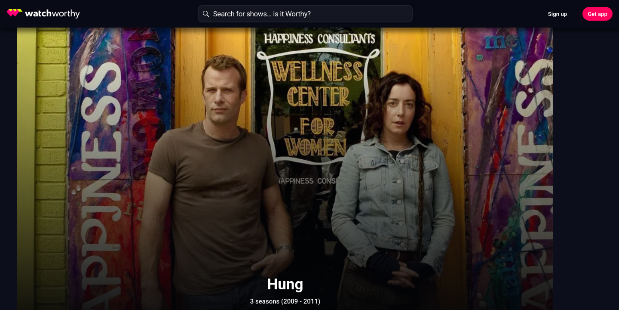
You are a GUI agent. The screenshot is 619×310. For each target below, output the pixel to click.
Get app (597, 14)
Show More (387, 273)
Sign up (557, 14)
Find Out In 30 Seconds (488, 97)
